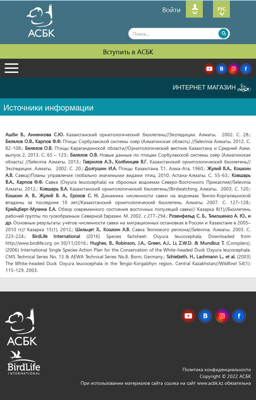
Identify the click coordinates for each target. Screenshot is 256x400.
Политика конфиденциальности (217, 369)
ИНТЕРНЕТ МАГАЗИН (212, 88)
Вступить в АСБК (128, 51)
